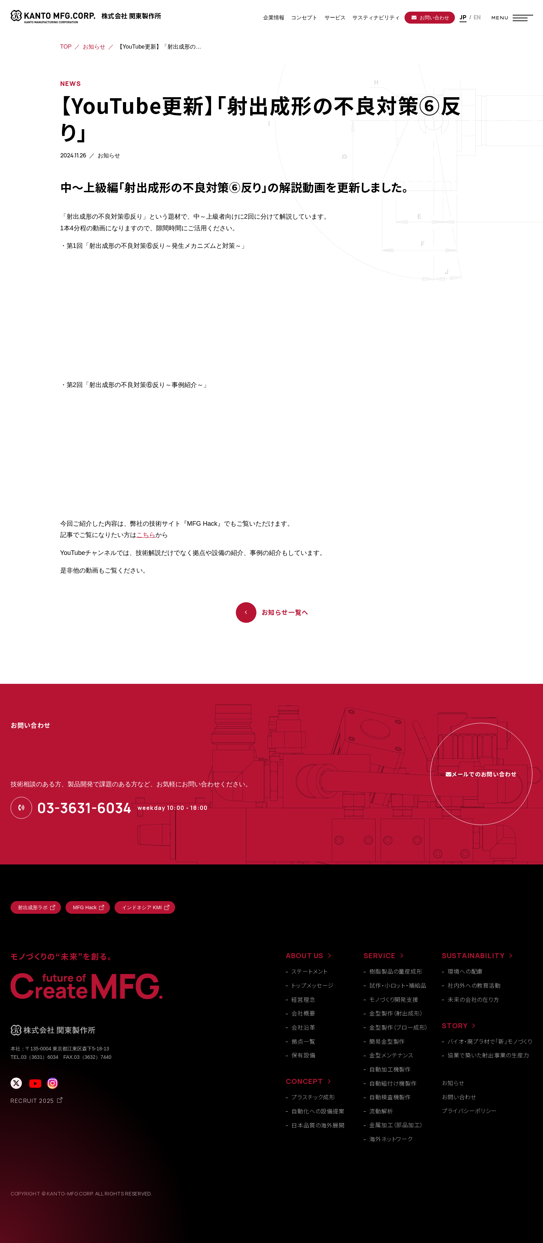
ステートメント (309, 971)
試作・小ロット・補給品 (397, 985)
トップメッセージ (312, 985)
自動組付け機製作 (392, 1083)
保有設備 (303, 1055)
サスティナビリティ (376, 17)
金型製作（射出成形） (396, 1013)
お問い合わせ (430, 17)
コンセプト (304, 17)
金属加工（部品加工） (396, 1124)
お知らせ (94, 46)
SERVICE (380, 955)
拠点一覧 (303, 1041)
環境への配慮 (465, 971)
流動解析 (381, 1111)
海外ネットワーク (390, 1139)
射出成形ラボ (33, 907)
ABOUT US (304, 955)
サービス (335, 17)
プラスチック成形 (313, 1097)
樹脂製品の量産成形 (395, 971)
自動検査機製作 (390, 1097)
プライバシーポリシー (469, 1110)
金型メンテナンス (391, 1055)
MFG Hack (85, 907)
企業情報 (273, 17)
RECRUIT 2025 (32, 1101)
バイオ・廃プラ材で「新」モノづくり (490, 1041)
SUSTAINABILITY (473, 955)
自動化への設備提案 (317, 1111)
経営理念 (303, 999)
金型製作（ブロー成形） (398, 1027)
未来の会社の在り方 (473, 999)
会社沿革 (303, 1027)
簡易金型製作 (387, 1041)
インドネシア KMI (142, 907)
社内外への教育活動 (474, 985)
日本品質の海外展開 (317, 1125)
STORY (455, 1025)
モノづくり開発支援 (393, 999)
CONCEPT (304, 1081)
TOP (66, 46)
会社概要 (303, 1013)
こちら (145, 534)
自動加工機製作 (390, 1069)
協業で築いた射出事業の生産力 (488, 1055)
